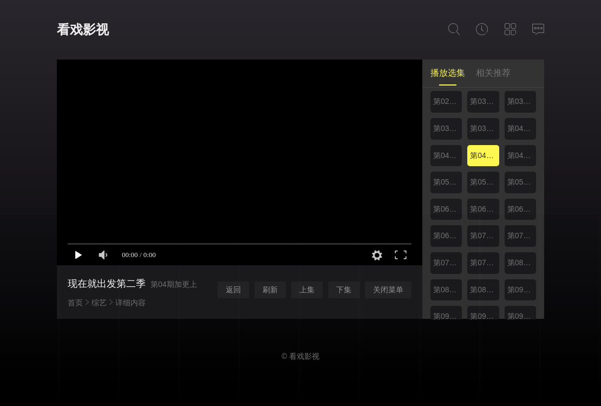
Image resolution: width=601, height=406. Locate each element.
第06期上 (447, 209)
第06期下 (484, 209)
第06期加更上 (521, 209)
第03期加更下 (484, 128)
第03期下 (521, 101)
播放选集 (447, 72)
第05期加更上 (521, 182)
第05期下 (484, 182)
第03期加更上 (447, 128)
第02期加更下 (447, 101)
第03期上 (484, 101)
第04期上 (521, 128)
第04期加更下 (521, 155)
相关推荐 (493, 72)
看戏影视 (83, 29)
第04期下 (447, 155)
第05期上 (447, 182)
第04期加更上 (484, 155)
